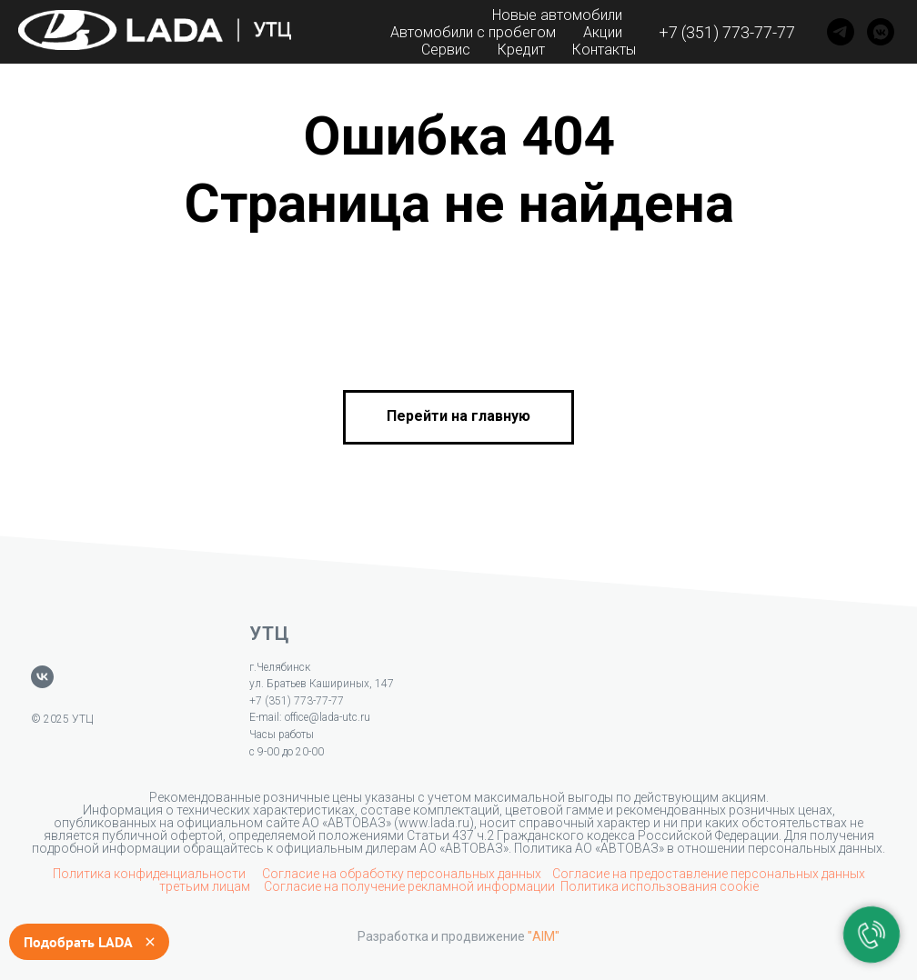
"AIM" (543, 936)
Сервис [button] (445, 49)
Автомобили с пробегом (473, 32)
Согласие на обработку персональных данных (401, 873)
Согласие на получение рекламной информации (409, 886)
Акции (602, 32)
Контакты (604, 49)
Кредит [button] (521, 49)
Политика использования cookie (659, 886)
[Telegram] (840, 31)
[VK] (880, 31)
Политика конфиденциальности (150, 873)
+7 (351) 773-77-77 (727, 32)
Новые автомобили (557, 15)
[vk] (42, 676)
